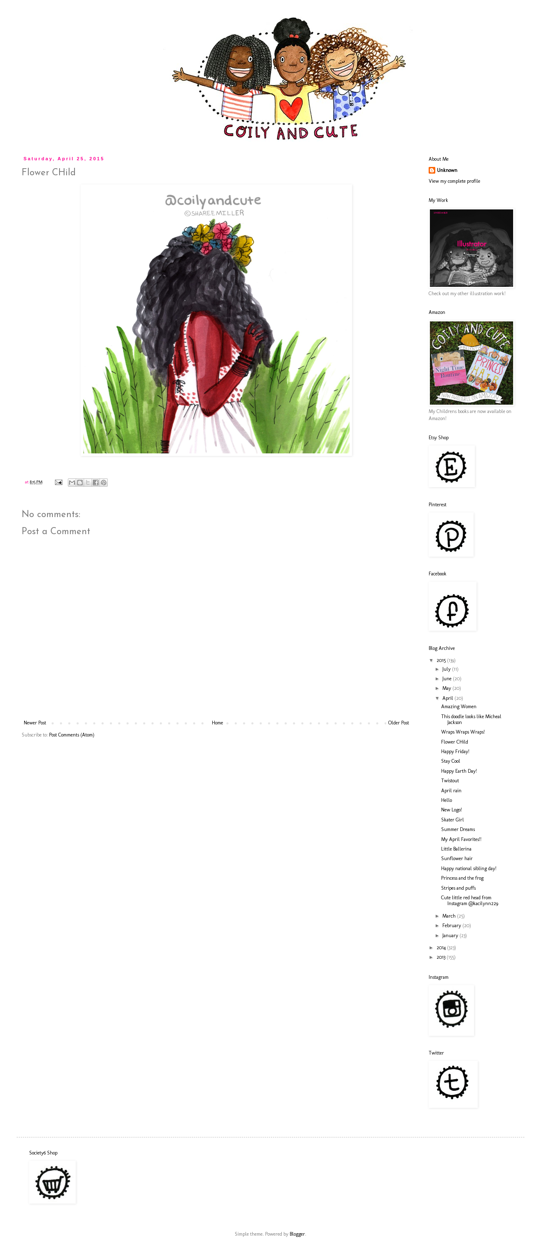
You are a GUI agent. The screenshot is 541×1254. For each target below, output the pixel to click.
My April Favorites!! (461, 839)
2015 (442, 660)
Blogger (297, 1234)
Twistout (450, 781)
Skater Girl (452, 820)
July (447, 669)
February (452, 925)
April (448, 698)
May (447, 688)
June (447, 679)
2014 (442, 947)
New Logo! (451, 810)
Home (217, 723)
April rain (451, 791)
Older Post (398, 723)
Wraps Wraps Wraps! (463, 732)
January (450, 935)
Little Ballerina (456, 849)
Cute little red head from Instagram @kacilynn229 (469, 900)
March (449, 916)
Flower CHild (454, 742)
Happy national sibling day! (468, 868)
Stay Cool (450, 761)
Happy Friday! (455, 751)
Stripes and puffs (458, 888)
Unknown (447, 170)
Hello (446, 800)
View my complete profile (454, 181)
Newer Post (35, 723)
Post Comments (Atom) (71, 735)
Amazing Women (458, 706)
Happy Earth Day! (459, 771)
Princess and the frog (462, 878)
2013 (442, 957)
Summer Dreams (458, 829)
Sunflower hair (457, 858)
